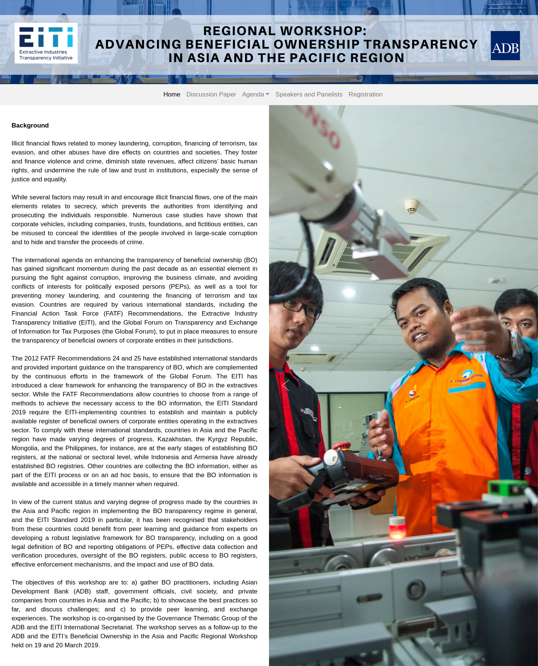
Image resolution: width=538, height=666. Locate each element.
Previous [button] (285, 385)
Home (171, 94)
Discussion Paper (211, 94)
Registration (366, 94)
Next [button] (521, 385)
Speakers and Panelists (309, 94)
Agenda (253, 94)
